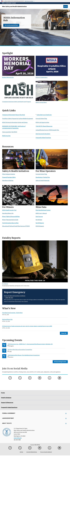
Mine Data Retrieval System (43, 210)
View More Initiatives (7, 180)
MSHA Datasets (40, 226)
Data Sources (39, 216)
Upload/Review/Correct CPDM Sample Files (47, 130)
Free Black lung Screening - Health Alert (12, 312)
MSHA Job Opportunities (42, 122)
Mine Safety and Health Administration (14, 6)
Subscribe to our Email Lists (44, 115)
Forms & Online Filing (41, 118)
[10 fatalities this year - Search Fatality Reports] (35, 261)
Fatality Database (6, 397)
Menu (65, 6)
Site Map (21, 452)
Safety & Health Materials (42, 180)
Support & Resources (7, 402)
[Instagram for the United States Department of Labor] (29, 378)
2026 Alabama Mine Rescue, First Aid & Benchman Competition (24, 355)
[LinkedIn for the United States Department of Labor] (49, 378)
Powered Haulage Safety (9, 177)
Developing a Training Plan (43, 177)
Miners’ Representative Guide (10, 220)
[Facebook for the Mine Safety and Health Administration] (10, 378)
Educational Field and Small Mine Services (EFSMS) (16, 226)
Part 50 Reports (40, 223)
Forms (3, 393)
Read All (63, 333)
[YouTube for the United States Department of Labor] (39, 378)
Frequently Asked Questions (43, 137)
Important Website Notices (31, 452)
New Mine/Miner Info (7, 213)
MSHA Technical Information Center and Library (15, 122)
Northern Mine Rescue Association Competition (20, 349)
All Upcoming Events (60, 362)
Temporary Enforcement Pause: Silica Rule (13, 115)
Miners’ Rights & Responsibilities (11, 216)
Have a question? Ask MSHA (9, 132)
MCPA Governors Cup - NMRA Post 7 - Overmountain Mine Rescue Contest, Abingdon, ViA (30, 344)
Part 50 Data (39, 220)
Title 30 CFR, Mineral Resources (44, 126)
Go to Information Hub (11, 25)
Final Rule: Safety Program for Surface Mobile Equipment (17, 118)
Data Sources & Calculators (43, 134)
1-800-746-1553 (9, 297)
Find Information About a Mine (10, 223)
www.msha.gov (18, 438)
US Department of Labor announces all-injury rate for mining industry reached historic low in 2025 (27, 326)
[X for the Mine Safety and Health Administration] (19, 378)
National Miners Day (7, 319)
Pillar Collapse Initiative (8, 174)
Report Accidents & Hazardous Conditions (14, 295)
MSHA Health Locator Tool (9, 210)
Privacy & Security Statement (46, 452)
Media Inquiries (6, 136)
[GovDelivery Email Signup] (59, 378)
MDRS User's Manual (41, 213)
